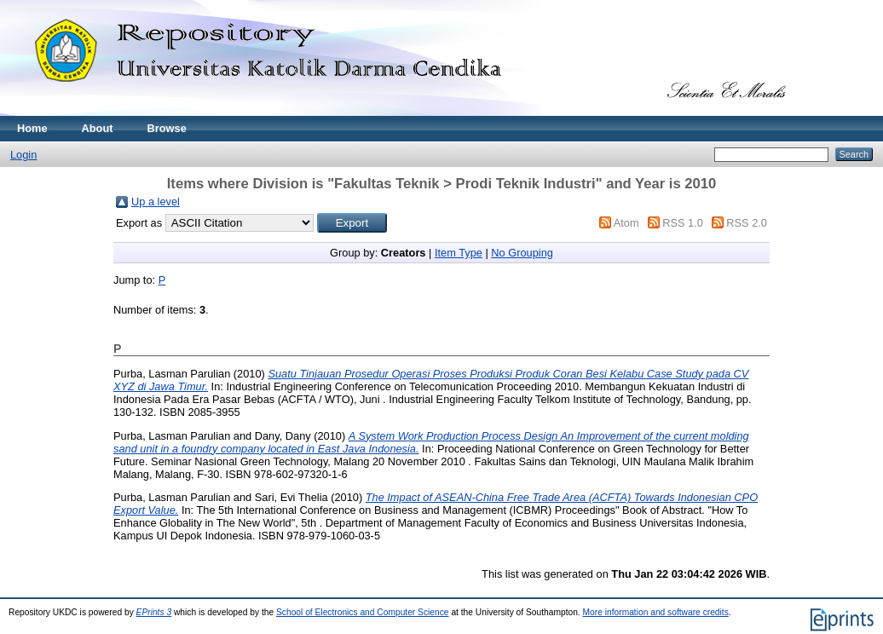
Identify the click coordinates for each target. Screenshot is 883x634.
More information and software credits (656, 612)
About (97, 128)
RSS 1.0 (682, 222)
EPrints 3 (154, 612)
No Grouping (522, 252)
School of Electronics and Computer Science (362, 612)
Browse (167, 128)
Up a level (155, 201)
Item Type (458, 252)
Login (23, 154)
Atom (626, 222)
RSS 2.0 (746, 222)
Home (32, 128)
